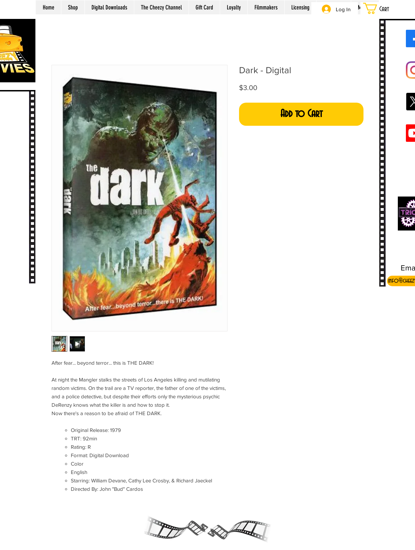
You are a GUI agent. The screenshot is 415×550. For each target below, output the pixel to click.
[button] (385, 8)
